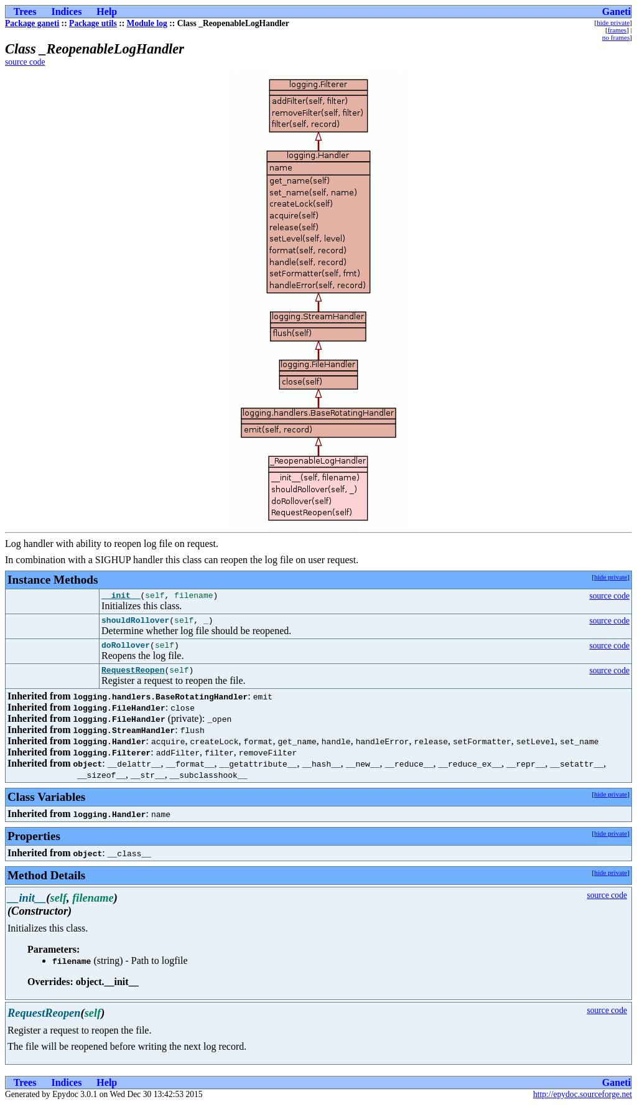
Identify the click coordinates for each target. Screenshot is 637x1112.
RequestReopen (132, 677)
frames (617, 30)
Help (106, 11)
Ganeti (616, 11)
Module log (147, 23)
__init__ (120, 596)
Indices (66, 11)
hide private (613, 22)
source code (25, 62)
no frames (616, 37)
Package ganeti (32, 23)
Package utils (93, 23)
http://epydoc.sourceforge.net (582, 1101)
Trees (25, 11)
